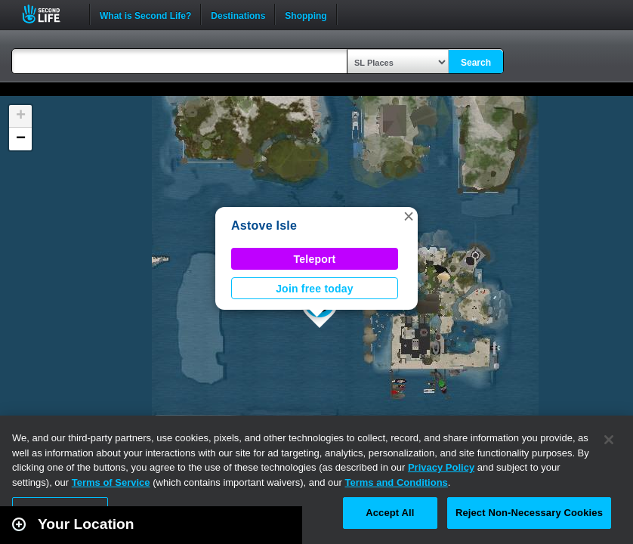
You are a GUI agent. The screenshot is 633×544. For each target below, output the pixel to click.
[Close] (608, 439)
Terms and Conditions (396, 482)
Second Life (49, 14)
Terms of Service (111, 482)
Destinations (238, 14)
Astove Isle (264, 225)
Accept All (390, 512)
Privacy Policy (441, 467)
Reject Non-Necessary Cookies (529, 512)
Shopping (305, 14)
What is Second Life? (145, 14)
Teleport (315, 259)
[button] (409, 216)
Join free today (315, 289)
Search (476, 62)
